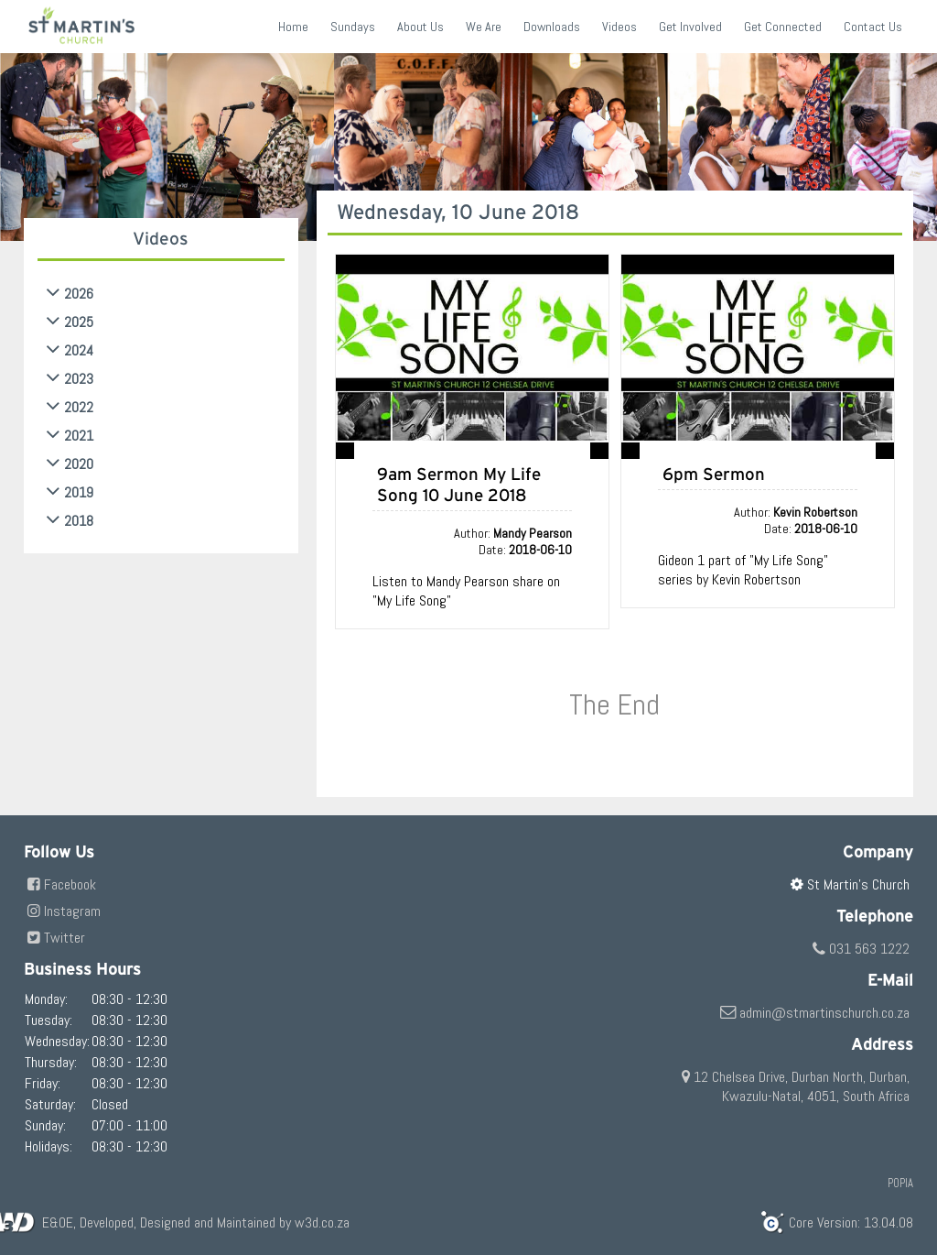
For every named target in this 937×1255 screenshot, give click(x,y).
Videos (619, 26)
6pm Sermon (713, 474)
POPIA (900, 1183)
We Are (483, 26)
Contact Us (873, 26)
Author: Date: (513, 541)
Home (293, 26)
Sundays (352, 26)
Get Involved (690, 26)
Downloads (551, 26)
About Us (420, 26)
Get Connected (783, 26)
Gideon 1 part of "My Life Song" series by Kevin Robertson (743, 570)
